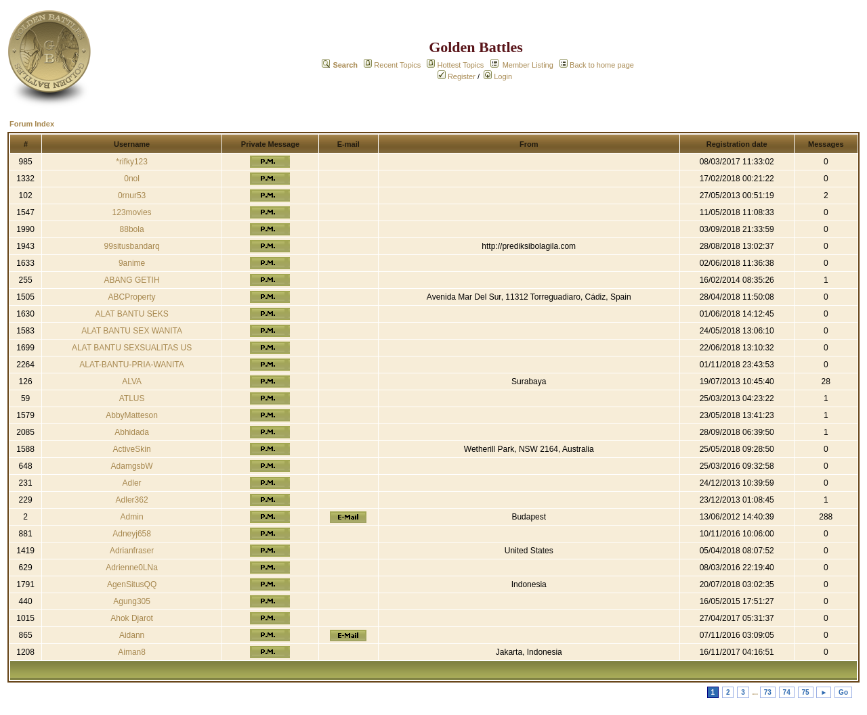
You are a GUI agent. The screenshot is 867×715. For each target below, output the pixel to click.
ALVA (132, 381)
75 (805, 692)
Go (843, 692)
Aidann (131, 635)
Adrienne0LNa (132, 567)
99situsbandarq (132, 246)
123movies (132, 212)
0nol (132, 178)
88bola (132, 229)
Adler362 (132, 500)
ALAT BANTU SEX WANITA (131, 331)
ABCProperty (132, 297)
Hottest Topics (460, 65)
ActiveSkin (132, 449)
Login (498, 76)
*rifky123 (132, 161)
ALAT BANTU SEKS (131, 314)
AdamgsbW (132, 466)
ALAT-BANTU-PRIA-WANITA (131, 364)
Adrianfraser (132, 550)
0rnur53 (132, 195)
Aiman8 (132, 652)
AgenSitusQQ (131, 584)
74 (786, 692)
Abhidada (131, 432)
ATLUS (132, 398)
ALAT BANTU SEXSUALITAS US (132, 347)
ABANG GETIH (132, 280)
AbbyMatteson (132, 415)
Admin (132, 517)
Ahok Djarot (131, 618)
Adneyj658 (131, 533)
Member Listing (528, 65)
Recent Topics (397, 65)
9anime (132, 263)
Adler (132, 483)
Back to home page (602, 65)
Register (456, 76)
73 (767, 692)
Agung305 (131, 601)
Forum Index (31, 124)
